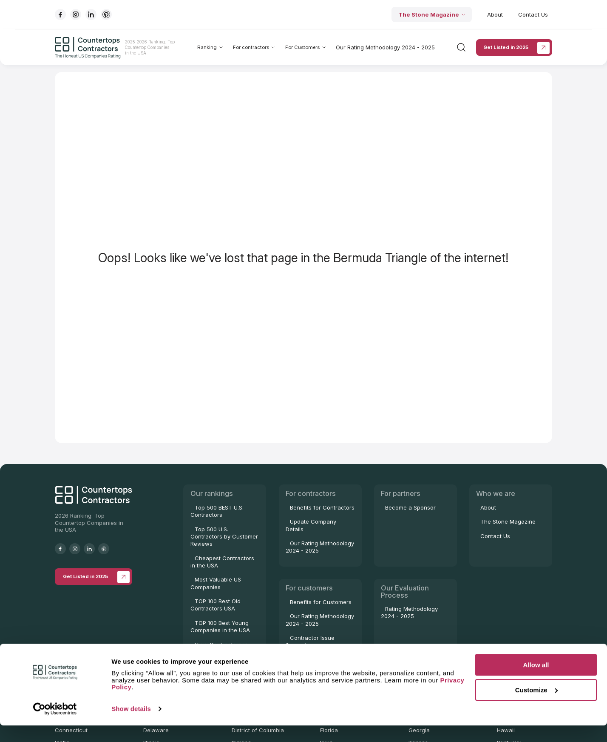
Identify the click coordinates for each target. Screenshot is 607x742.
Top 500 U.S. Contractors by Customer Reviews (224, 536)
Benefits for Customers (321, 602)
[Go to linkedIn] (90, 14)
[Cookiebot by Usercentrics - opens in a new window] (55, 725)
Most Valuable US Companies (215, 583)
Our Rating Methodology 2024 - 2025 (385, 47)
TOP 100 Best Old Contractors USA (215, 605)
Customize (536, 706)
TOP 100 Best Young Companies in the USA (220, 626)
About (495, 14)
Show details (131, 725)
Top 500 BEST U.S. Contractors (217, 511)
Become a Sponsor (410, 507)
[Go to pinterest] (106, 14)
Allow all (536, 681)
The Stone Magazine (431, 14)
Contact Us (533, 14)
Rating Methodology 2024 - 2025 (409, 612)
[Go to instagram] (75, 14)
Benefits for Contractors (322, 507)
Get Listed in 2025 (516, 48)
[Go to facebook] (60, 14)
